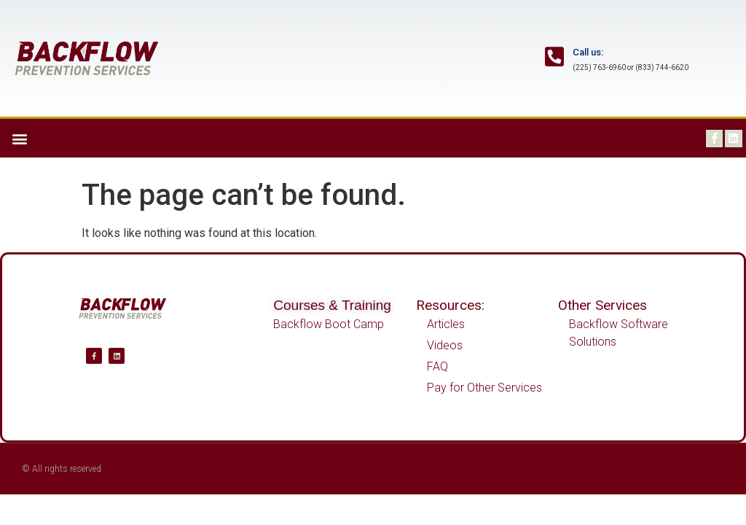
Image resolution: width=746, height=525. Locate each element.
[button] (19, 138)
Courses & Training (332, 305)
